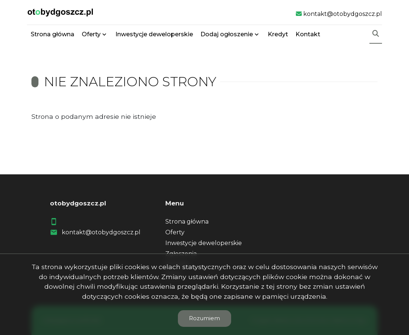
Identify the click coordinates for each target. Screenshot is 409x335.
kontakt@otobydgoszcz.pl (101, 232)
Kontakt (307, 34)
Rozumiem (204, 318)
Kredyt (278, 34)
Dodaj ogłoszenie (226, 34)
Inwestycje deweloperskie (154, 34)
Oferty (91, 34)
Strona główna (52, 34)
